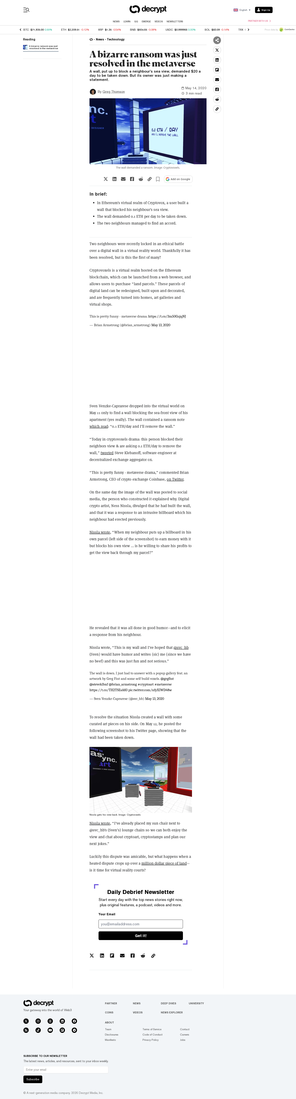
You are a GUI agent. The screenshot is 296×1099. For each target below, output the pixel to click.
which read (98, 426)
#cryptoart (146, 684)
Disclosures (111, 1034)
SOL (207, 29)
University (196, 1003)
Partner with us (259, 21)
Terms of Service (152, 1029)
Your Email (107, 914)
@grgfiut (167, 679)
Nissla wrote (99, 532)
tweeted (107, 452)
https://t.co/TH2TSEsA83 (108, 690)
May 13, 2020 (160, 325)
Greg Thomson (114, 92)
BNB (133, 29)
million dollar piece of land (164, 863)
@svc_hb (181, 647)
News (116, 21)
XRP (100, 29)
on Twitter (175, 479)
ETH (63, 29)
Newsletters (175, 21)
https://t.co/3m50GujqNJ (167, 316)
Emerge (146, 21)
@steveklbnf (98, 684)
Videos (159, 21)
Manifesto (110, 1039)
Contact (185, 1029)
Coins (109, 1012)
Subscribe (32, 1079)
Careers (184, 1034)
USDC (169, 29)
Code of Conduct (153, 1034)
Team (108, 1029)
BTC (26, 29)
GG (136, 21)
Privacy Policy (151, 1039)
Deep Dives (168, 1003)
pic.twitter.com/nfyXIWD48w (150, 690)
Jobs (182, 1039)
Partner (111, 1003)
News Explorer (172, 1012)
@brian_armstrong (123, 684)
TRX (240, 29)
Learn (126, 21)
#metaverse (163, 684)
